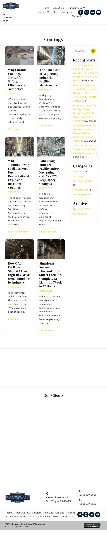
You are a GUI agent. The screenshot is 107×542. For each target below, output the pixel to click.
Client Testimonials (39, 516)
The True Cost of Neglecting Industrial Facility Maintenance (85, 149)
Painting (48, 512)
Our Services (34, 512)
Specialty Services (16, 516)
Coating (59, 512)
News (56, 516)
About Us (20, 512)
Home (9, 512)
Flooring (70, 512)
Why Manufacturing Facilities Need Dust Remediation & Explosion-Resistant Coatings (84, 133)
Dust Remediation (18, 231)
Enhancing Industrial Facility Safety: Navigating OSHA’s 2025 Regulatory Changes (85, 113)
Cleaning (13, 318)
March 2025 (80, 213)
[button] (86, 12)
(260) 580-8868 (88, 494)
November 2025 (82, 208)
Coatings (13, 129)
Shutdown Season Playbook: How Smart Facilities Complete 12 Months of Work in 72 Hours (85, 73)
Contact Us (67, 516)
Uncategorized (47, 231)
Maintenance (46, 125)
